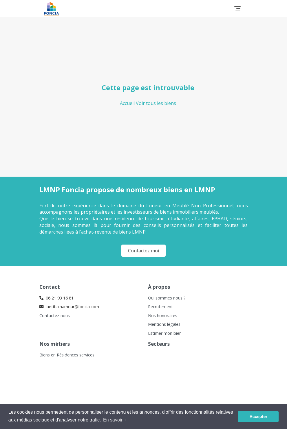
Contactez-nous (54, 315)
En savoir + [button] (114, 419)
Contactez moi (143, 250)
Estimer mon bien (165, 333)
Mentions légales (164, 324)
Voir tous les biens (156, 103)
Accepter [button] (258, 416)
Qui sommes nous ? (167, 298)
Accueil (128, 103)
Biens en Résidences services (66, 355)
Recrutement (160, 306)
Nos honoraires (162, 315)
